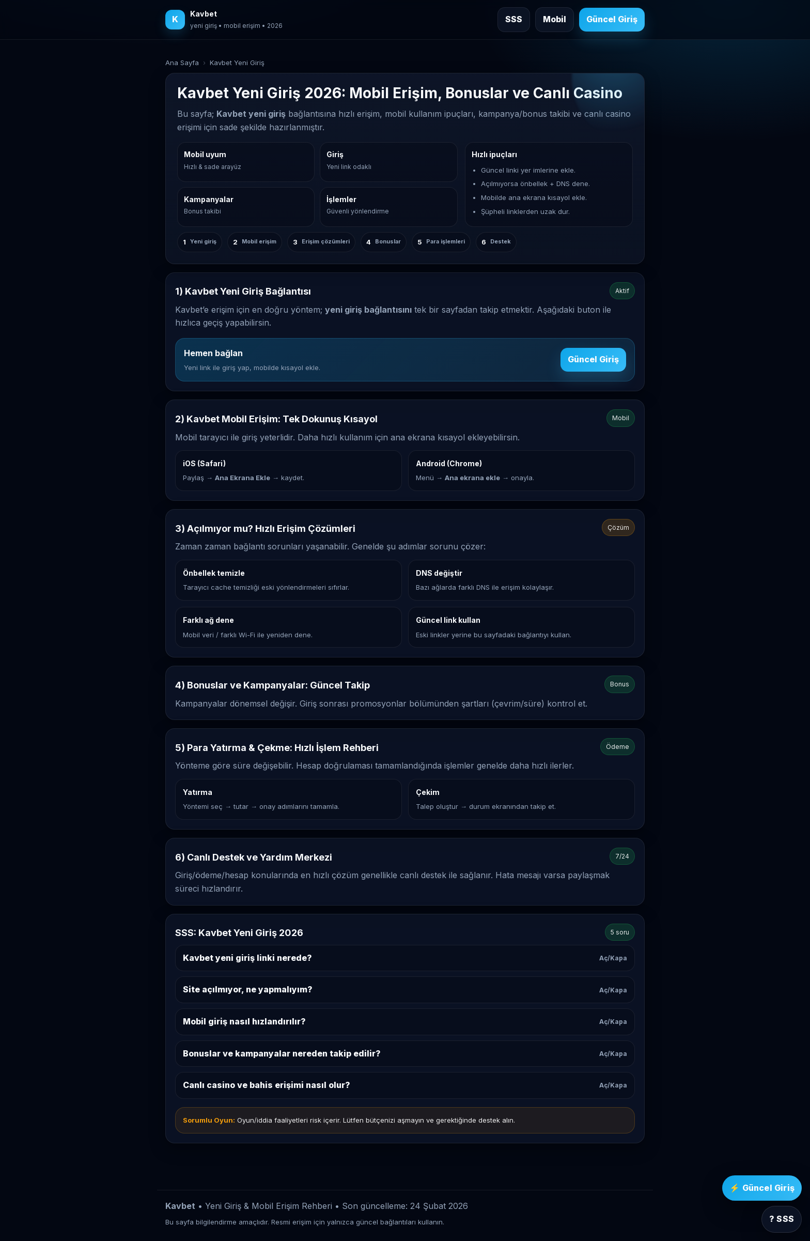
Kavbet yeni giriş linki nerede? (405, 958)
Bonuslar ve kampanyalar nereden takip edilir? (405, 1053)
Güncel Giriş (593, 359)
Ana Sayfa (182, 62)
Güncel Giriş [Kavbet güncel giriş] (611, 19)
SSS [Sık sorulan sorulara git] (513, 19)
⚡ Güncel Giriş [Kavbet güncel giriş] (762, 1188)
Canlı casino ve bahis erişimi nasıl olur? (405, 1085)
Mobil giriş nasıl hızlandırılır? (405, 1021)
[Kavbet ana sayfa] (224, 19)
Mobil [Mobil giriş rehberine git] (554, 19)
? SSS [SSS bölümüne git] (781, 1219)
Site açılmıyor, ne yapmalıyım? (405, 989)
